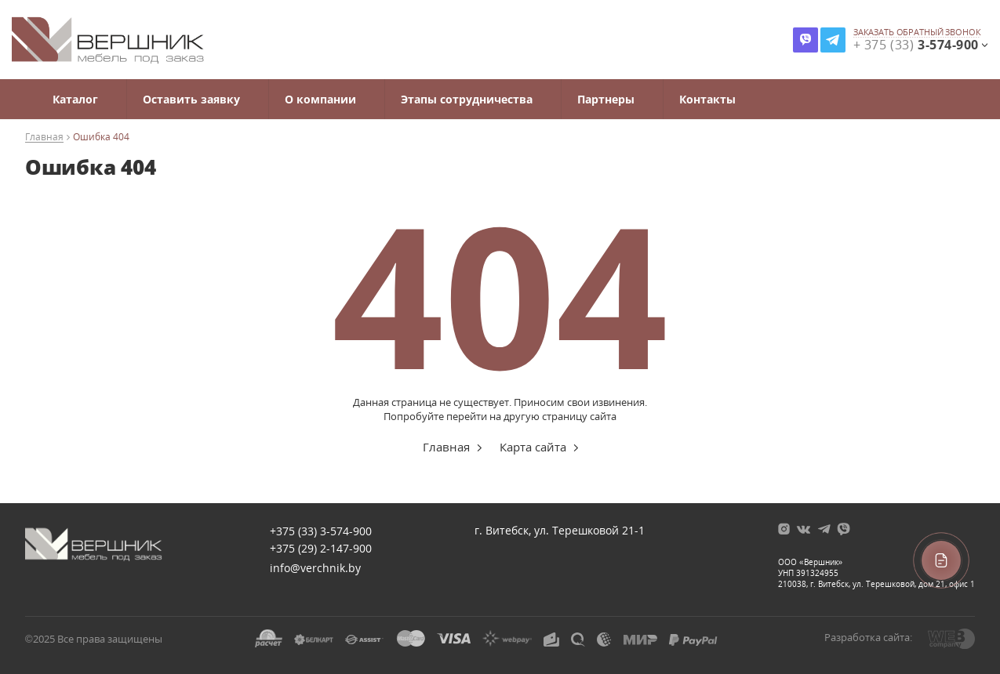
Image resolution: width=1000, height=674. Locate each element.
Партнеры (606, 99)
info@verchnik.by (315, 567)
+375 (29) (321, 548)
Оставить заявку (191, 99)
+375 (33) (321, 531)
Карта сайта (533, 447)
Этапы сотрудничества (467, 99)
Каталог (75, 99)
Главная (44, 137)
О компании (320, 99)
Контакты (707, 99)
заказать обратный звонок (917, 32)
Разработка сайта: (868, 637)
